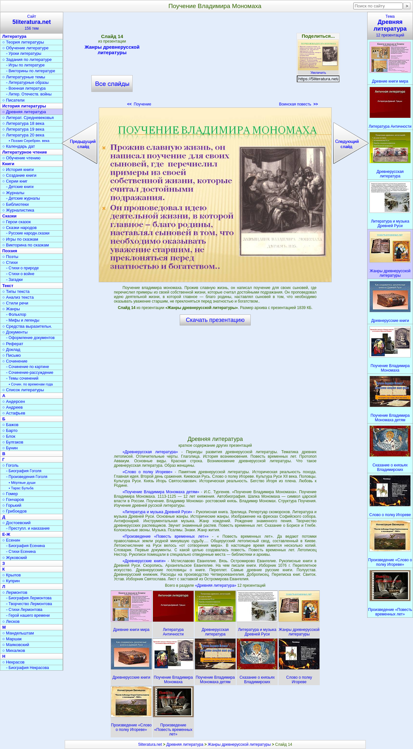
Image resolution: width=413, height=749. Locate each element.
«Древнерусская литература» (150, 452)
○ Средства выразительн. (27, 326)
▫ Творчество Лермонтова (29, 604)
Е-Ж (6, 534)
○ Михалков (13, 650)
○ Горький (11, 505)
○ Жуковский (14, 557)
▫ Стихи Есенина (21, 551)
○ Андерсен (13, 401)
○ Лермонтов (14, 592)
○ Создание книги (19, 175)
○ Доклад (11, 349)
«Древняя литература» (216, 585)
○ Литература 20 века (23, 135)
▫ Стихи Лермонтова (24, 609)
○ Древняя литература (24, 111)
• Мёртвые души (22, 482)
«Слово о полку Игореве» (148, 472)
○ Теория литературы (23, 42)
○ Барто (9, 430)
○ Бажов (10, 424)
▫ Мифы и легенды (22, 320)
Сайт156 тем (31, 22)
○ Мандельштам (18, 633)
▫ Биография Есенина (25, 546)
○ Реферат (12, 343)
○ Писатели (13, 100)
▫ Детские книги (20, 187)
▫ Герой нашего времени (28, 615)
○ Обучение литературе (25, 47)
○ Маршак (12, 638)
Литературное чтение (24, 152)
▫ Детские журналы (23, 198)
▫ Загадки (14, 279)
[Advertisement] (215, 61)
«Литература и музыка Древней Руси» (157, 512)
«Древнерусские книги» (144, 561)
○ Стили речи (15, 303)
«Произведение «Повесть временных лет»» (166, 536)
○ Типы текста (16, 291)
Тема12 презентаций (390, 25)
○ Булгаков (12, 442)
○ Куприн (11, 580)
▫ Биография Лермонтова (29, 598)
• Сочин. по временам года (31, 384)
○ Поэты (10, 256)
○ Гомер (10, 493)
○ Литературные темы (23, 77)
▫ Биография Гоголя (23, 471)
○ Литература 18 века (23, 123)
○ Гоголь (10, 465)
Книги (8, 163)
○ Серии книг (14, 181)
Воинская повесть (298, 104)
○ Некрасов (13, 662)
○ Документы (14, 332)
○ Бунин (10, 447)
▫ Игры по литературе (25, 65)
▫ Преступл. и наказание (28, 528)
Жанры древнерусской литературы (112, 49)
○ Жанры (11, 308)
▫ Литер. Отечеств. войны (29, 94)
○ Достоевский (16, 522)
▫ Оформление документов (30, 337)
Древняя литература (184, 744)
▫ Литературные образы (27, 82)
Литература (14, 36)
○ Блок (8, 436)
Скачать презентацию (215, 320)
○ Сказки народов (19, 227)
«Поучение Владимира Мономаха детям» (161, 492)
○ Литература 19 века (23, 129)
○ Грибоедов (14, 511)
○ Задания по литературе (27, 59)
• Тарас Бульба (21, 488)
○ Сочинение (14, 361)
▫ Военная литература (25, 88)
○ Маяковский (15, 644)
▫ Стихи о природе (22, 268)
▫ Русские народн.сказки (27, 233)
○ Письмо (11, 355)
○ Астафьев (13, 413)
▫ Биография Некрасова (27, 667)
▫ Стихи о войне (20, 274)
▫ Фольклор (16, 314)
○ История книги (18, 169)
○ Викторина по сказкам (25, 245)
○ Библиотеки (15, 204)
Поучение (139, 104)
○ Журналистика (18, 210)
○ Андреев (12, 407)
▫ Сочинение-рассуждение (29, 372)
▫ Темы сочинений (22, 378)
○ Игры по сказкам (20, 239)
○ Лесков (11, 621)
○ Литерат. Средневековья (28, 117)
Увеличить (318, 71)
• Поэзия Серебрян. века (29, 141)
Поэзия (9, 250)
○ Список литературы (23, 389)
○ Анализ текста (18, 297)
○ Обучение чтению (21, 157)
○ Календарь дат (18, 146)
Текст (7, 285)
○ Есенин (11, 540)
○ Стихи (10, 262)
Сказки (9, 216)
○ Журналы (13, 192)
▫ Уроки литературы (23, 53)
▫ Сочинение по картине (27, 367)
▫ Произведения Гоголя (26, 476)
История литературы (24, 106)
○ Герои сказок (16, 221)
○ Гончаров (13, 499)
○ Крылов (11, 575)
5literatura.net (150, 744)
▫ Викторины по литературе (30, 71)
